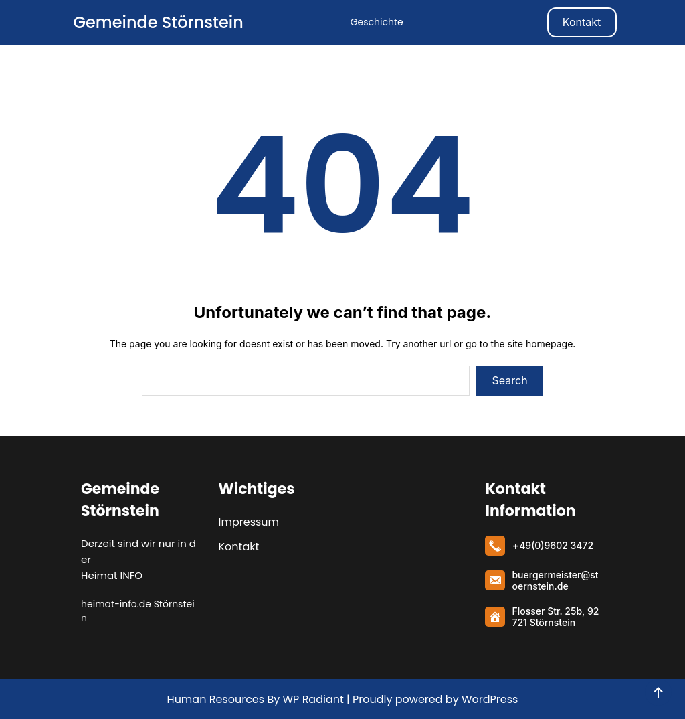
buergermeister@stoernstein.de (555, 580)
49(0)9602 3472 (556, 545)
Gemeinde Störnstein (158, 22)
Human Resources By (223, 699)
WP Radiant (312, 699)
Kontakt (582, 22)
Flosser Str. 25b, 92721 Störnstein (555, 616)
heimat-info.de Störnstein (138, 611)
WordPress (490, 699)
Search (510, 380)
